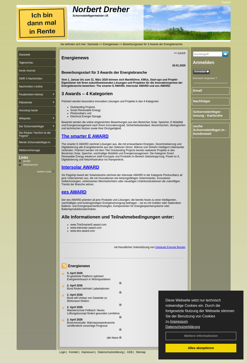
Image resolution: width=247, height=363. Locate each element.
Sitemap (141, 352)
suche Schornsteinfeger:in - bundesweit (210, 129)
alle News (114, 337)
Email (197, 90)
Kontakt (73, 352)
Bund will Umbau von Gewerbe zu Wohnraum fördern (87, 299)
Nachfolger (230, 2)
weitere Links (45, 171)
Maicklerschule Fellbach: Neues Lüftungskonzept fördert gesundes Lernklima (93, 312)
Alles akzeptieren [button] (201, 348)
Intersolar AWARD (80, 167)
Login (62, 352)
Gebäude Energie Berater (170, 247)
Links (23, 157)
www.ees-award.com (82, 230)
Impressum (179, 321)
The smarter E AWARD (85, 136)
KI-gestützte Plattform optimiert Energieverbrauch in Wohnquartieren (89, 278)
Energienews (79, 266)
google (27, 161)
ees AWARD (74, 191)
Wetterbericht (30, 164)
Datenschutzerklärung (182, 327)
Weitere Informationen (201, 336)
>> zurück (180, 53)
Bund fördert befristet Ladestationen (88, 288)
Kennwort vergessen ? (205, 78)
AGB (129, 352)
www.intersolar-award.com (86, 227)
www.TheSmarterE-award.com (88, 224)
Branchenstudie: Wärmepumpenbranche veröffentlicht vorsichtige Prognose (91, 324)
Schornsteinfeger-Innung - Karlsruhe (208, 113)
